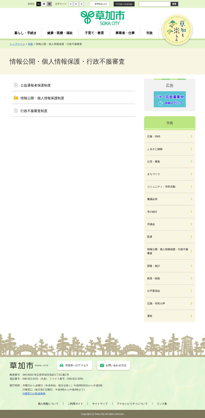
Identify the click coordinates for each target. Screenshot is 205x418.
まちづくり (153, 174)
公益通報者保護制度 (35, 85)
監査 (149, 236)
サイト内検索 (141, 4)
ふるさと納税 (155, 149)
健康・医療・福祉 (60, 33)
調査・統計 (153, 266)
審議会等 (152, 199)
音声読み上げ (101, 4)
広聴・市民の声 (156, 303)
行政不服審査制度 (33, 111)
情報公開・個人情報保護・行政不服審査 (167, 251)
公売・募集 (153, 161)
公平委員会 (153, 290)
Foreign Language (124, 4)
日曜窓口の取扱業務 (33, 393)
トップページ (17, 44)
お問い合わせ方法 (116, 365)
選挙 (149, 316)
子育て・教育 (94, 33)
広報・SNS (153, 136)
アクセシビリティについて (132, 403)
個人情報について (48, 403)
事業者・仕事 (125, 33)
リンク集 (162, 403)
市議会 (151, 224)
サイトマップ (100, 403)
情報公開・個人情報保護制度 (42, 98)
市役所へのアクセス (76, 365)
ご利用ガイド (75, 403)
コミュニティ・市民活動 (161, 186)
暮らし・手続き (25, 33)
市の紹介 (152, 211)
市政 (149, 33)
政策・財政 (153, 278)
